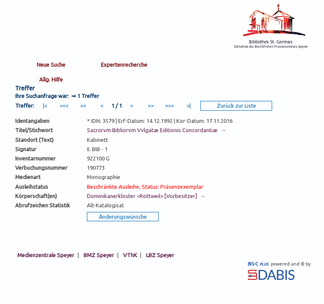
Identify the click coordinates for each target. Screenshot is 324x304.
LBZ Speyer (160, 255)
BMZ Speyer (99, 255)
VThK (130, 255)
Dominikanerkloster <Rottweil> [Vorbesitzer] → (146, 196)
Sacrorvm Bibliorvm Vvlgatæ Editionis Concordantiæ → (156, 130)
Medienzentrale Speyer (45, 255)
